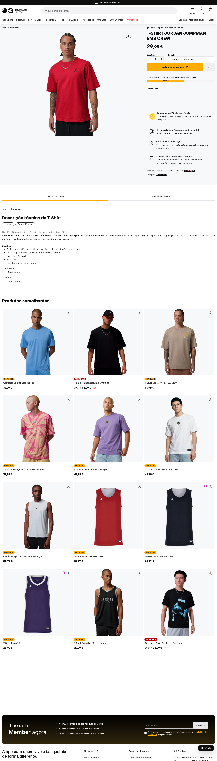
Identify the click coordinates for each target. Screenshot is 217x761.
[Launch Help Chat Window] (206, 748)
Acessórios (88, 20)
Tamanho (171, 55)
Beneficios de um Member (108, 3)
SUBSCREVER (200, 725)
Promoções (132, 20)
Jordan (50, 20)
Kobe (61, 20)
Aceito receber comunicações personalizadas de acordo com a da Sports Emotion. (177, 733)
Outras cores (152, 88)
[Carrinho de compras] (210, 10)
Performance (35, 20)
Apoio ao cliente (92, 757)
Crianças (101, 20)
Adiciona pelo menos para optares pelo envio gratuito (171, 77)
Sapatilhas (8, 20)
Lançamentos (116, 20)
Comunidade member (140, 757)
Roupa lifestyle (25, 224)
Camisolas (15, 28)
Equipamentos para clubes (192, 20)
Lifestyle (20, 20)
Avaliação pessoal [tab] (161, 196)
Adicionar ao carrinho (175, 67)
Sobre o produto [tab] (55, 196)
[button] (181, 144)
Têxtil (4, 28)
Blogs (211, 20)
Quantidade (151, 55)
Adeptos (73, 20)
